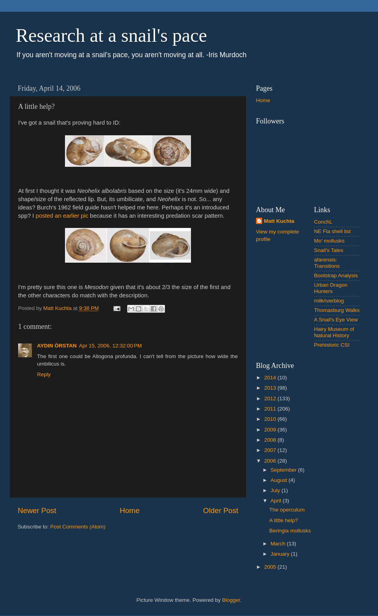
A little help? (283, 520)
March (279, 544)
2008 (271, 440)
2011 (271, 409)
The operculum (287, 510)
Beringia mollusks (290, 531)
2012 (271, 398)
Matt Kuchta (279, 221)
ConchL (323, 222)
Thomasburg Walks (337, 310)
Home (129, 510)
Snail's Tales (328, 250)
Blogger (231, 600)
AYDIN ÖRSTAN (57, 346)
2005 (271, 567)
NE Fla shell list (332, 231)
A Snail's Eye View (336, 320)
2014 (271, 378)
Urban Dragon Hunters (331, 288)
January (281, 554)
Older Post (220, 510)
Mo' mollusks (329, 241)
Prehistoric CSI (332, 345)
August (280, 480)
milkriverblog (329, 301)
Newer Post (37, 510)
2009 (271, 430)
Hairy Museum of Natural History (334, 332)
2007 (271, 450)
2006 (271, 461)
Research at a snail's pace (111, 35)
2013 (271, 388)
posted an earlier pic (62, 216)
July (276, 490)
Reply (44, 374)
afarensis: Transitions (327, 263)
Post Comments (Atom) (78, 527)
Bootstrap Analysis (336, 275)
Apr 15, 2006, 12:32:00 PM (110, 346)
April (277, 501)
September (284, 470)
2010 (271, 419)
